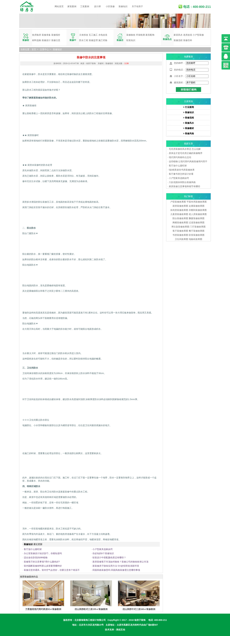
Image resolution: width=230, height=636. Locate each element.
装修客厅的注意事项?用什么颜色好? (42, 561)
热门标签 (188, 196)
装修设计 (46, 40)
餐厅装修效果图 (196, 231)
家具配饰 (150, 35)
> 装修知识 (188, 112)
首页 (34, 49)
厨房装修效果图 (180, 206)
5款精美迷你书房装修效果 (182, 169)
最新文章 (188, 143)
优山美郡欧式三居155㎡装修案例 (91, 609)
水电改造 (102, 35)
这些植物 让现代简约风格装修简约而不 (188, 161)
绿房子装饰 (140, 620)
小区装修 (110, 6)
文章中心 (44, 49)
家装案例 (71, 6)
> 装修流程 (188, 117)
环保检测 (140, 35)
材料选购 (36, 40)
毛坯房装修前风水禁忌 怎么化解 (185, 149)
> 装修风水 (188, 123)
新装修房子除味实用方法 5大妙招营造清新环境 (115, 566)
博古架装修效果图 (180, 226)
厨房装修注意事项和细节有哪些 (184, 186)
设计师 (97, 6)
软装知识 (130, 40)
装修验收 (130, 35)
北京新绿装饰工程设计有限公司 (90, 620)
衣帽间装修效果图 (198, 210)
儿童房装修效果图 (179, 214)
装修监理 (93, 40)
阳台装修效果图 (180, 218)
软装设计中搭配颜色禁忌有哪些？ (109, 557)
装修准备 (46, 35)
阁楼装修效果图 (180, 222)
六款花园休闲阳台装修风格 (182, 182)
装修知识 (123, 6)
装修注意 (55, 40)
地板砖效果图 (195, 239)
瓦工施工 (93, 35)
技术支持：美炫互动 (115, 629)
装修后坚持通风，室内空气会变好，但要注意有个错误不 (52, 570)
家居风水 (178, 35)
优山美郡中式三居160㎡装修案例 (139, 609)
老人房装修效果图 (198, 214)
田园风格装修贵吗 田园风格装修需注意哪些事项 (116, 570)
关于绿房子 (137, 6)
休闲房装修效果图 (179, 210)
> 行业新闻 (188, 107)
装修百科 (187, 40)
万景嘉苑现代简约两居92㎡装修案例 (43, 609)
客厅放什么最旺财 (33, 549)
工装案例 (84, 6)
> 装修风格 (188, 133)
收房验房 (36, 35)
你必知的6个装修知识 (103, 553)
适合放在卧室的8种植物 (35, 557)
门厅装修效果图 (198, 226)
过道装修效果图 (196, 222)
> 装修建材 (188, 128)
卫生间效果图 (181, 239)
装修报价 (55, 35)
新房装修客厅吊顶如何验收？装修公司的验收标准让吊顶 (120, 561)
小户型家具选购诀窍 (102, 549)
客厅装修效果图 (180, 231)
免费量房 (188, 56)
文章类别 (188, 101)
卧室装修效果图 (196, 235)
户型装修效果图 (178, 201)
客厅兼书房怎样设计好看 (181, 174)
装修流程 (178, 40)
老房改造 (187, 35)
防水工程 (83, 40)
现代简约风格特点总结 (180, 157)
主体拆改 (83, 35)
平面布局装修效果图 (197, 201)
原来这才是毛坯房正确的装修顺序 (185, 153)
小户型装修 (198, 35)
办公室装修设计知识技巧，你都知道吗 (43, 553)
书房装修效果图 (180, 235)
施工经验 (102, 40)
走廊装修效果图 (196, 206)
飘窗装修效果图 (196, 218)
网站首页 (59, 6)
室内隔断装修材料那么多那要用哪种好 (43, 566)
